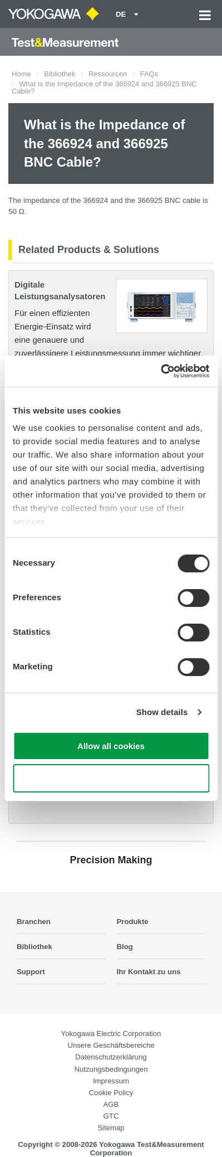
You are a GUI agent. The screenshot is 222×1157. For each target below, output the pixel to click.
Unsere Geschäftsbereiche (110, 1045)
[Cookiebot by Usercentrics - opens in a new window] (160, 371)
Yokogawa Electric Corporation (111, 1033)
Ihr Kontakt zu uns (149, 972)
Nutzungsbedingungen (111, 1069)
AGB (111, 1104)
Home (21, 74)
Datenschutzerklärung (110, 1057)
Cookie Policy (111, 1092)
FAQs (149, 74)
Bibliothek (59, 74)
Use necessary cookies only (110, 778)
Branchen (34, 921)
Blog (125, 946)
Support (31, 972)
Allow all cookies (111, 746)
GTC (111, 1116)
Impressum (111, 1081)
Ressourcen (107, 74)
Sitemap (110, 1128)
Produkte (133, 921)
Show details (162, 712)
